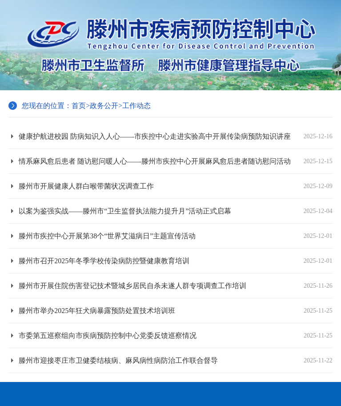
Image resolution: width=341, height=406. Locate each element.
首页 (79, 105)
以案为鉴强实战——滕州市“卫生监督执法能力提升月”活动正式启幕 (176, 211)
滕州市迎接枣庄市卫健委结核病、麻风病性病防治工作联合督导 (176, 360)
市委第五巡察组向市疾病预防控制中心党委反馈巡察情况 (176, 335)
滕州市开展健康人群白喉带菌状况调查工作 (176, 186)
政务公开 (104, 105)
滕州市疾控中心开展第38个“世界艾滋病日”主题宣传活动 (176, 235)
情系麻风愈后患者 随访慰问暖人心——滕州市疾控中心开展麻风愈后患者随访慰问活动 (176, 161)
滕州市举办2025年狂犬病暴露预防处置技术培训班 (176, 310)
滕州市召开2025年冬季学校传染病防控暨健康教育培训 (176, 260)
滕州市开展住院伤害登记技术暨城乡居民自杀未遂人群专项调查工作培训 (176, 285)
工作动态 (136, 105)
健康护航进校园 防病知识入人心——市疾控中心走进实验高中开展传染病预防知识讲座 (176, 136)
